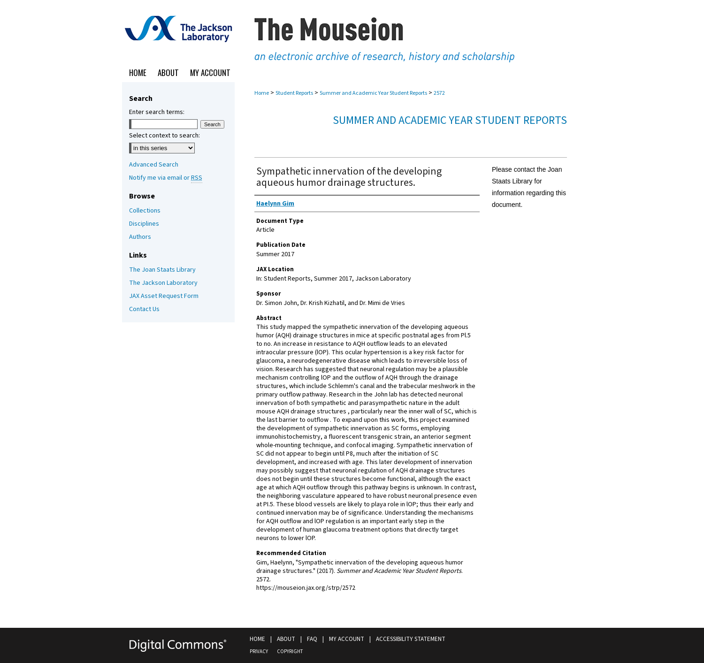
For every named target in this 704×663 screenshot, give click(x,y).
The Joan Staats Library (162, 269)
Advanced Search (153, 164)
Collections (145, 210)
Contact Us (144, 309)
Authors (140, 237)
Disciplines (144, 224)
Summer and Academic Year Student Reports (373, 93)
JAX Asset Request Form (164, 296)
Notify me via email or (165, 178)
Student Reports (294, 93)
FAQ (312, 639)
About (286, 639)
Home (261, 93)
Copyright (290, 651)
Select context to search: (164, 135)
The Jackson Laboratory (163, 283)
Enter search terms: (156, 112)
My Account (346, 639)
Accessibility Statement (410, 639)
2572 (439, 93)
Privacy (259, 651)
